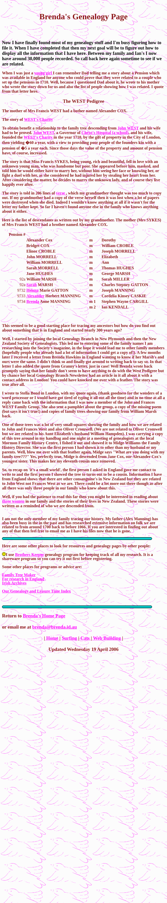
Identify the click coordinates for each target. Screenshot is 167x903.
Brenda (32, 301)
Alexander (35, 296)
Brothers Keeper (29, 554)
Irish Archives (14, 583)
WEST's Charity (38, 119)
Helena (32, 290)
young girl (43, 73)
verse (61, 193)
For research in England (23, 579)
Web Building (107, 638)
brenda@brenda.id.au (54, 627)
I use (8, 554)
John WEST (128, 128)
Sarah (31, 285)
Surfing (70, 638)
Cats (85, 638)
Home (52, 638)
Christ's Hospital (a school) (104, 132)
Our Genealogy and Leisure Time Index (36, 591)
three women (13, 501)
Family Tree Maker (19, 575)
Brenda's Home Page (44, 615)
